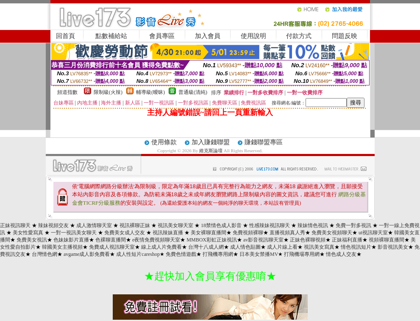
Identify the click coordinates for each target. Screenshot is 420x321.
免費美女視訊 (32, 240)
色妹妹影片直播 (71, 240)
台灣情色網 (44, 254)
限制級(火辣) (108, 92)
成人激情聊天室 (94, 225)
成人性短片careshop (138, 254)
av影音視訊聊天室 (263, 240)
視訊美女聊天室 (175, 225)
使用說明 (253, 36)
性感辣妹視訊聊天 (269, 225)
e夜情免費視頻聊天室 (156, 240)
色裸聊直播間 (110, 240)
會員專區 (162, 36)
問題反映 (344, 36)
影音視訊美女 (393, 247)
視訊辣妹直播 (168, 233)
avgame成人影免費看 (87, 254)
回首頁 (65, 36)
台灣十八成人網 (206, 247)
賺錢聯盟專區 (264, 142)
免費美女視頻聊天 (332, 233)
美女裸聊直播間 (208, 233)
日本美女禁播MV (258, 254)
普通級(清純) (192, 92)
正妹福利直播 (347, 240)
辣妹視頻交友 (53, 225)
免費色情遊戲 (181, 254)
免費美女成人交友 (124, 233)
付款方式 (299, 36)
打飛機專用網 (218, 254)
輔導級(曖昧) (150, 92)
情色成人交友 (341, 254)
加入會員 (207, 36)
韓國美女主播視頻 (62, 247)
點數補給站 (111, 36)
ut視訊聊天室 (373, 233)
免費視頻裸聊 (248, 233)
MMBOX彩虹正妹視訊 (211, 240)
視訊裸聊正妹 (135, 225)
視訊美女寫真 (319, 247)
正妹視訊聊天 (15, 225)
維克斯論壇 (211, 150)
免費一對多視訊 (353, 225)
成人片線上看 (282, 247)
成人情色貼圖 (245, 247)
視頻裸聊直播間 (386, 240)
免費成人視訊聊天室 (112, 247)
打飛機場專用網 (302, 254)
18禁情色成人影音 (221, 225)
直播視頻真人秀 (287, 233)
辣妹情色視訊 (313, 225)
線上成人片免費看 (161, 247)
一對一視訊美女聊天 (74, 233)
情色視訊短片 (356, 247)
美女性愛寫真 (28, 233)
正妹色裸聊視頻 (307, 240)
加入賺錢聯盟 (211, 142)
